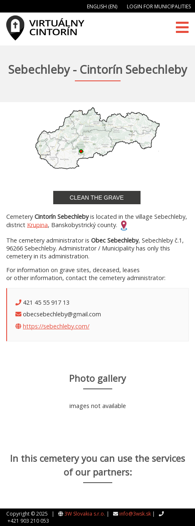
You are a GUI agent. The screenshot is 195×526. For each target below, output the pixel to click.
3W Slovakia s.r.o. (84, 513)
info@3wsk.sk (135, 513)
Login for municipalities (159, 6)
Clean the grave (96, 197)
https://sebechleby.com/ (56, 326)
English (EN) (102, 6)
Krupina (37, 224)
